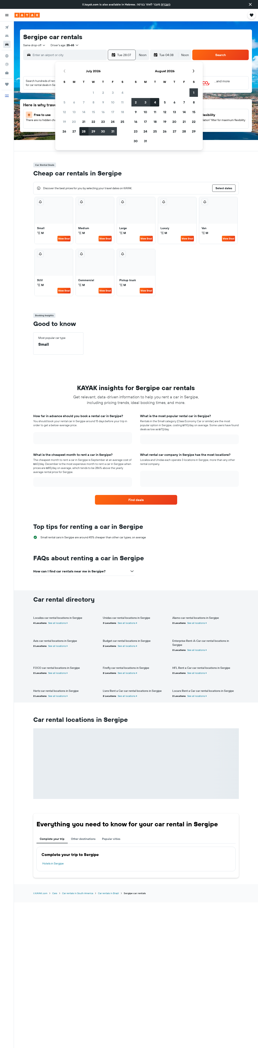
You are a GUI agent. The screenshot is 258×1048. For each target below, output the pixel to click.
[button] (250, 4)
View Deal (64, 238)
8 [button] (93, 102)
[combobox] (34, 45)
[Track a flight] (7, 64)
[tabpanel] (136, 859)
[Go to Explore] (7, 56)
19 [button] (64, 122)
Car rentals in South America (77, 893)
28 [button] (83, 131)
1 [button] (93, 93)
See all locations (57, 622)
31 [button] (112, 131)
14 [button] (83, 112)
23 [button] (103, 122)
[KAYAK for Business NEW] (7, 73)
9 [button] (103, 102)
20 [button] (74, 122)
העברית (165, 4)
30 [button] (103, 131)
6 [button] (74, 102)
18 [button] (122, 112)
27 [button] (74, 131)
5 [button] (64, 102)
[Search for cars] (7, 44)
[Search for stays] (7, 36)
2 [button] (103, 93)
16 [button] (103, 112)
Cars (54, 893)
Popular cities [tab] (111, 839)
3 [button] (113, 93)
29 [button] (93, 131)
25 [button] (122, 122)
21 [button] (83, 122)
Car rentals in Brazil (108, 893)
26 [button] (64, 131)
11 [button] (122, 102)
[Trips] (7, 84)
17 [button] (112, 112)
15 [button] (93, 112)
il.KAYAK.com (40, 893)
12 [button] (64, 112)
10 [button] (112, 102)
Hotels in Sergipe (53, 863)
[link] (136, 500)
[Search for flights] (7, 27)
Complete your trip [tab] (52, 839)
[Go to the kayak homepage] (27, 15)
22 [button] (93, 122)
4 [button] (122, 93)
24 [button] (112, 122)
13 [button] (74, 112)
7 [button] (83, 102)
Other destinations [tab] (83, 839)
